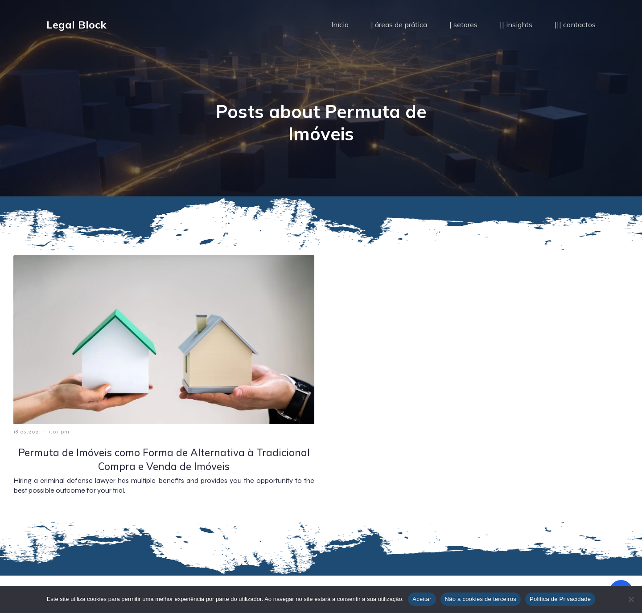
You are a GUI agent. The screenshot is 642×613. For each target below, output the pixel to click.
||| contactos (575, 24)
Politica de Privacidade (560, 599)
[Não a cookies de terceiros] (630, 599)
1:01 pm (59, 432)
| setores (463, 24)
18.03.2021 (27, 432)
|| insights (516, 24)
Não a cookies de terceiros (480, 599)
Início (340, 24)
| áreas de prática (399, 24)
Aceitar (421, 599)
